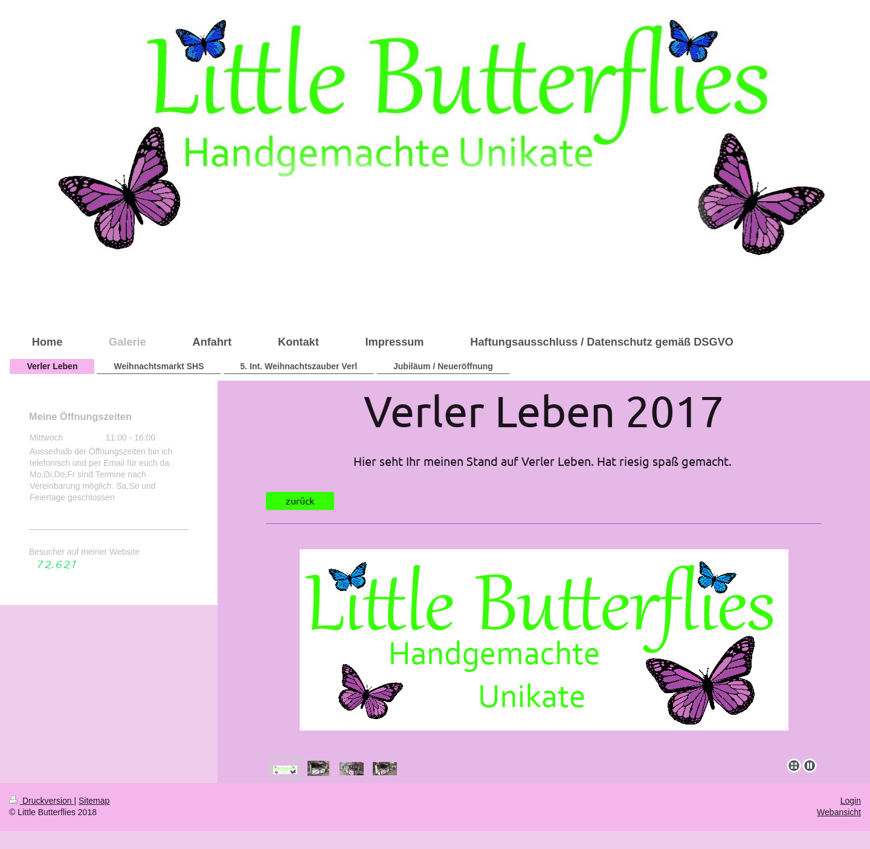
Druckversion (41, 800)
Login (850, 800)
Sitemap (94, 800)
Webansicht (839, 812)
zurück (300, 500)
